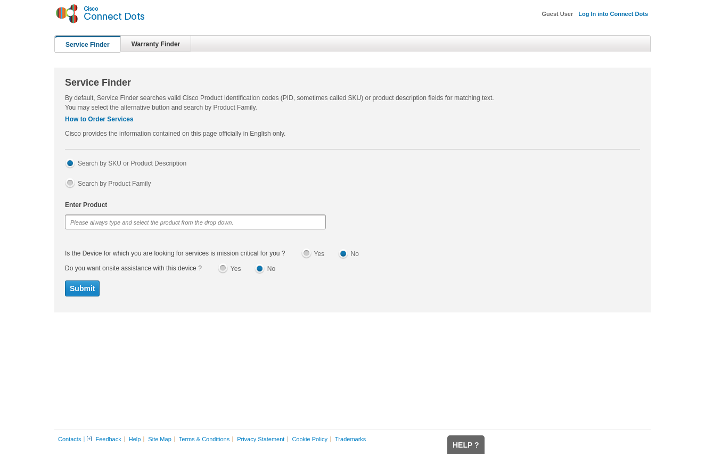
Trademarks (350, 439)
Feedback (108, 439)
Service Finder (87, 44)
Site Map (159, 439)
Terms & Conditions (204, 439)
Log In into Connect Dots (613, 14)
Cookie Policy (309, 439)
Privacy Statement (260, 439)
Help (135, 439)
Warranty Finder (156, 44)
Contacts (69, 439)
